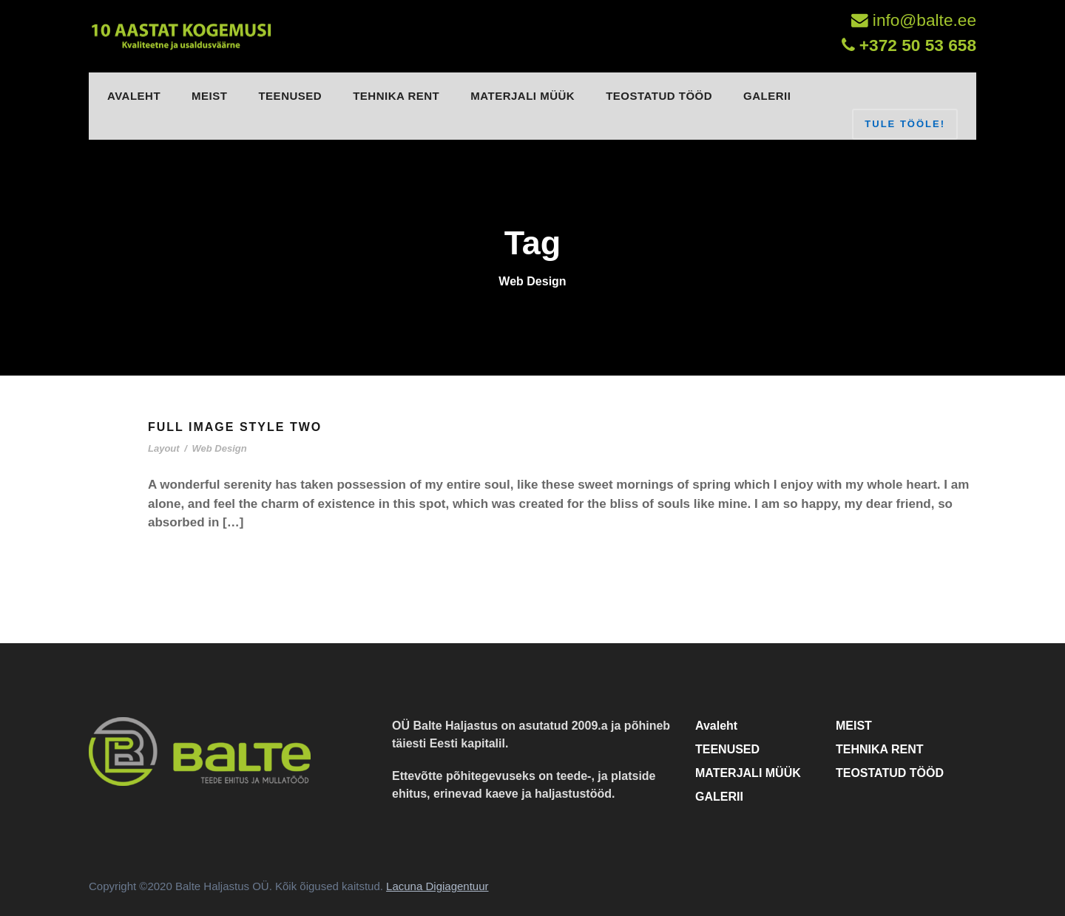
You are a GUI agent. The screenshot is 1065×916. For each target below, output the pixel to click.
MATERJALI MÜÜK (522, 95)
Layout (164, 448)
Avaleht (133, 95)
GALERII (767, 95)
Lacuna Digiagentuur (437, 886)
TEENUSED (290, 95)
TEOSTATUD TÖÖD (659, 95)
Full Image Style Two (235, 427)
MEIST (209, 95)
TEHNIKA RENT (396, 95)
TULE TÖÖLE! (905, 123)
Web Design (219, 448)
